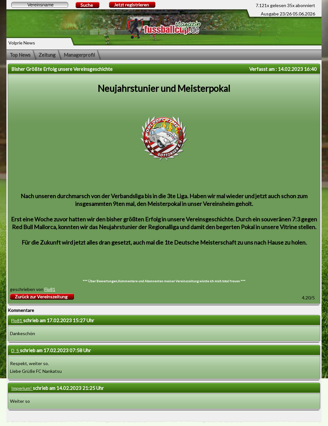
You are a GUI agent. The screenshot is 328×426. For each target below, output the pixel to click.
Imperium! (22, 388)
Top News (20, 55)
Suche (86, 5)
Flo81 (49, 289)
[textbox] (40, 4)
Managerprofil (79, 55)
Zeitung (47, 55)
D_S (15, 350)
